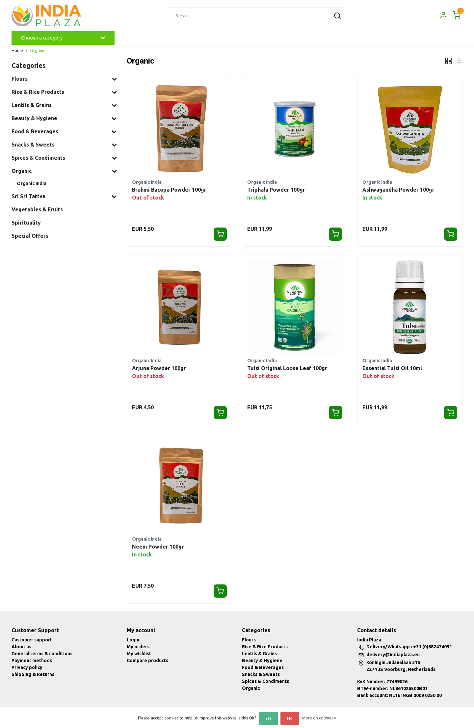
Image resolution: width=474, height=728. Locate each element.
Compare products (147, 660)
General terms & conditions (42, 653)
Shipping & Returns (33, 674)
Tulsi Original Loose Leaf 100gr (287, 368)
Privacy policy (27, 667)
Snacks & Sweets (261, 674)
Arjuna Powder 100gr (159, 368)
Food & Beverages (263, 667)
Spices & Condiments (265, 681)
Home (17, 50)
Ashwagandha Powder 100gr (398, 190)
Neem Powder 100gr (158, 547)
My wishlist (139, 653)
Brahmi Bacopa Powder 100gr (169, 190)
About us (21, 646)
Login (133, 639)
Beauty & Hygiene (262, 660)
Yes (268, 718)
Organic (37, 50)
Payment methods (32, 660)
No (290, 718)
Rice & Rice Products (265, 646)
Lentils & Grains (259, 653)
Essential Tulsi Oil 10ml (392, 368)
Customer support (32, 639)
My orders (138, 646)
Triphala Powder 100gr (276, 190)
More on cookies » (319, 718)
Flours (249, 639)
